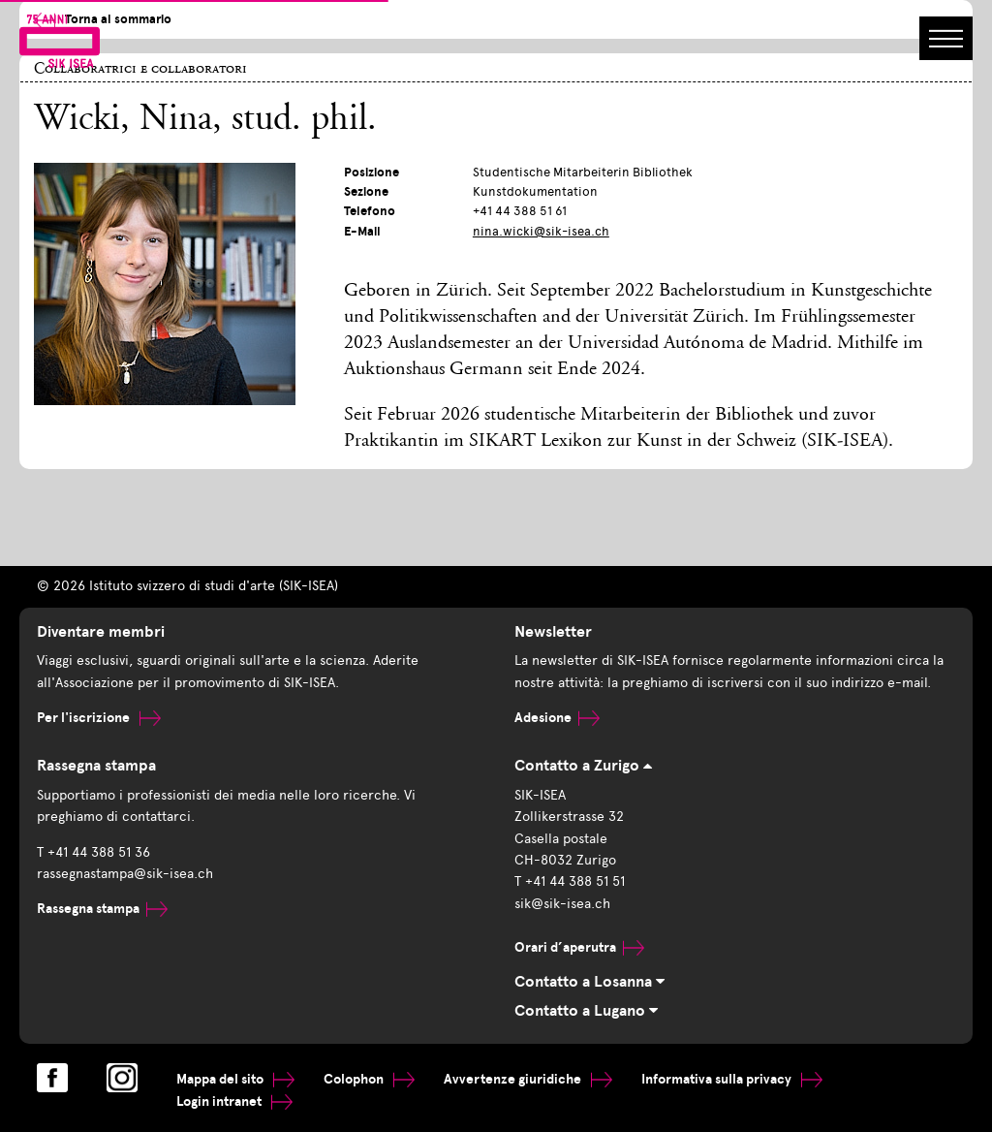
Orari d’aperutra (579, 947)
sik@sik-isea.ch (562, 904)
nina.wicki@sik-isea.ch (541, 231)
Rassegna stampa (102, 908)
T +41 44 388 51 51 (569, 881)
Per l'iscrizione (99, 717)
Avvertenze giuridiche (528, 1079)
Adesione (557, 717)
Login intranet (234, 1101)
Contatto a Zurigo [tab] (583, 765)
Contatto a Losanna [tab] (589, 981)
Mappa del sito (235, 1079)
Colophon (369, 1079)
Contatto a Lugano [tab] (586, 1011)
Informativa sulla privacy (731, 1079)
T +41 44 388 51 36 (93, 852)
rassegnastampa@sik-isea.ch (125, 873)
